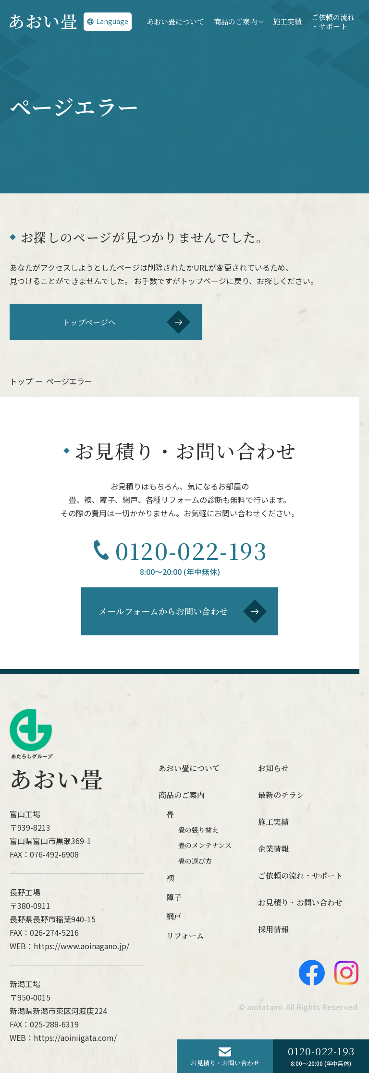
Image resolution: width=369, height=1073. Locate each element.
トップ (21, 381)
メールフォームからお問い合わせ (182, 611)
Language (107, 21)
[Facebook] (312, 973)
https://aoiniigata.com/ (75, 1037)
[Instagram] (346, 973)
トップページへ (126, 322)
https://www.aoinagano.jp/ (81, 946)
